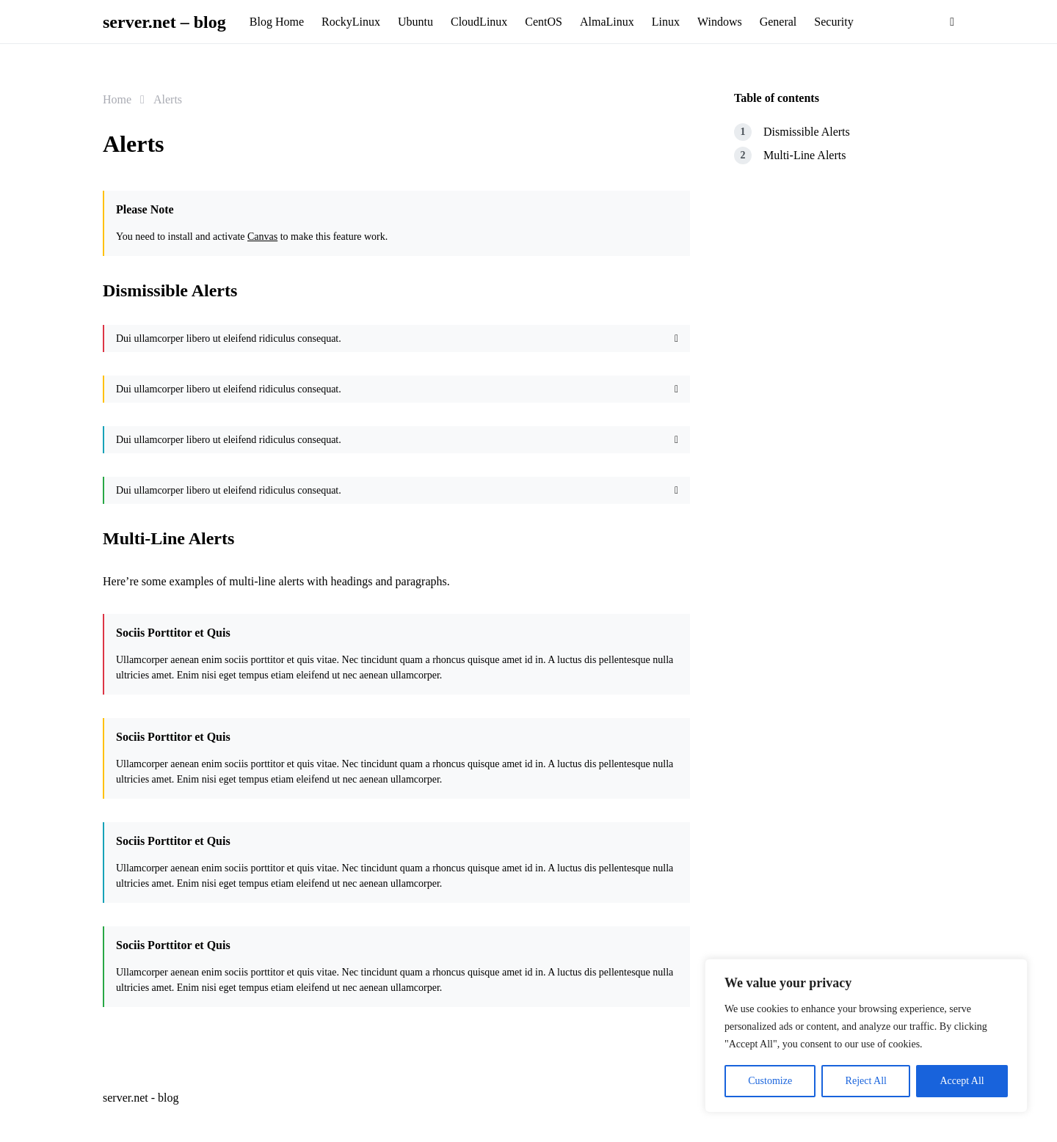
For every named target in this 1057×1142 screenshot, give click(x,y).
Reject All (866, 1080)
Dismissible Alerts (806, 131)
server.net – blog (164, 22)
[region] (866, 1036)
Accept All (962, 1080)
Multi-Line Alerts (804, 155)
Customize (770, 1080)
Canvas (262, 236)
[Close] (676, 338)
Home (117, 99)
